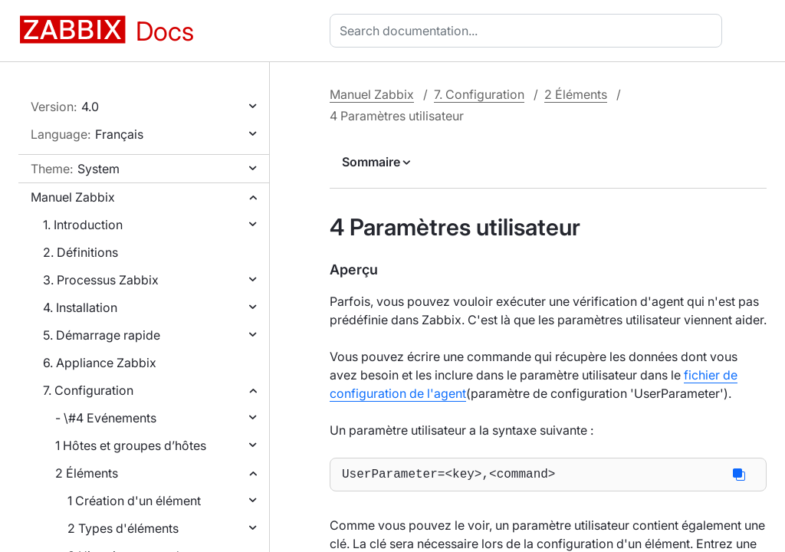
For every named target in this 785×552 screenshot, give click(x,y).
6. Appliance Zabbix (99, 362)
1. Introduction (83, 224)
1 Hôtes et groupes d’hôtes (130, 445)
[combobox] (529, 30)
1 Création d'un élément (134, 500)
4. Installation (80, 307)
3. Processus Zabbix (101, 280)
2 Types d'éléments (123, 528)
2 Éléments (86, 473)
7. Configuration (88, 390)
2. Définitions (80, 252)
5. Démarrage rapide (101, 335)
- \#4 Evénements (105, 418)
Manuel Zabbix (73, 197)
